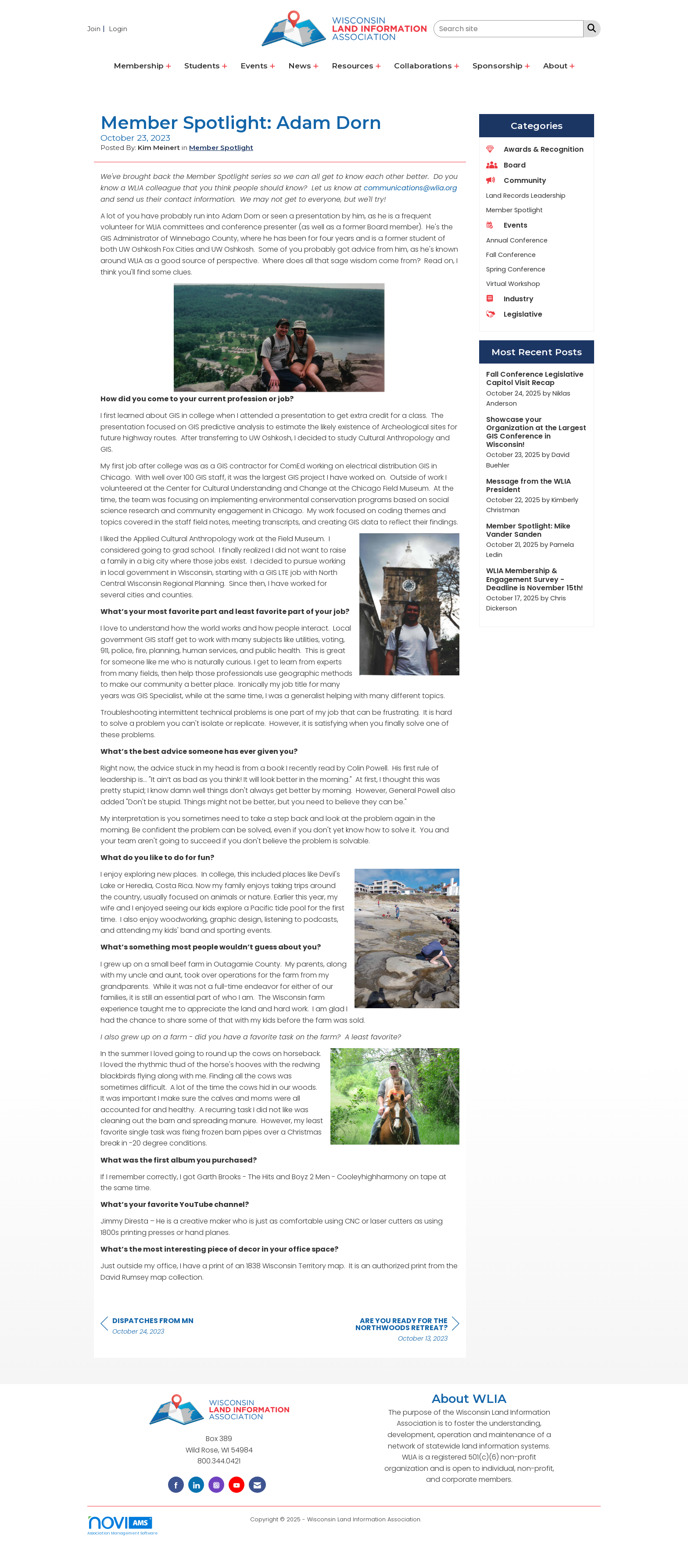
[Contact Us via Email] (257, 1485)
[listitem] (97, 29)
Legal (430, 1519)
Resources (354, 65)
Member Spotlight (221, 147)
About (556, 65)
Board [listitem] (506, 165)
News (300, 65)
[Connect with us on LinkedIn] (196, 1485)
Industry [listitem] (510, 299)
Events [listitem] (506, 225)
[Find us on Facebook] (176, 1485)
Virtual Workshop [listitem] (513, 283)
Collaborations (424, 65)
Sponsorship (499, 65)
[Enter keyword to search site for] (509, 28)
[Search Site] (590, 28)
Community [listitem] (516, 180)
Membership (140, 65)
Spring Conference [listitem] (515, 269)
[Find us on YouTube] (236, 1485)
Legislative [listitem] (514, 314)
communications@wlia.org (410, 188)
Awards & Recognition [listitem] (535, 149)
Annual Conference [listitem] (517, 240)
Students (203, 65)
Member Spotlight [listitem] (514, 210)
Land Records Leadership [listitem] (526, 195)
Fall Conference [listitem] (511, 254)
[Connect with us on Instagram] (216, 1485)
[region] (393, 1330)
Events (255, 65)
